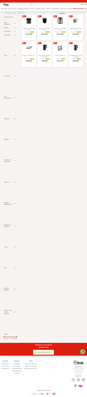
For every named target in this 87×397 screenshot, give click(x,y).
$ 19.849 (6, 338)
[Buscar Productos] (32, 4)
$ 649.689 (14, 338)
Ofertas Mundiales (78, 8)
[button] (10, 23)
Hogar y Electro (13, 13)
